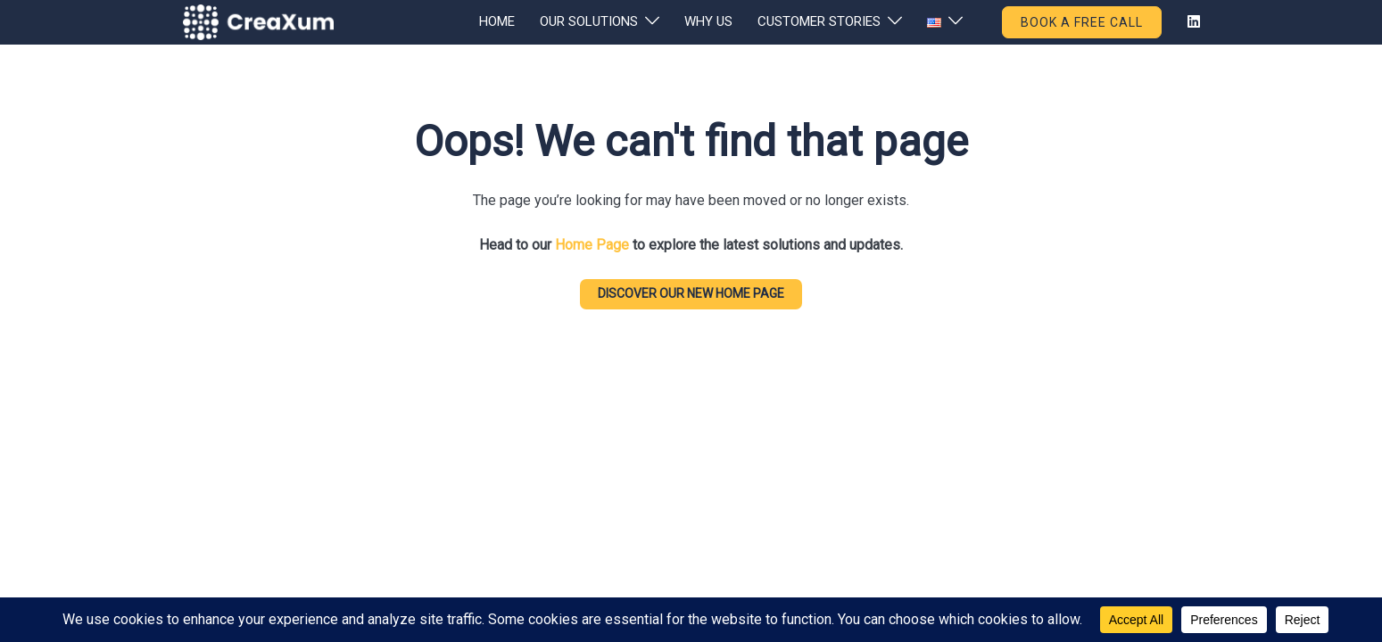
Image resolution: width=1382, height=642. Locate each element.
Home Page (592, 244)
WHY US (708, 21)
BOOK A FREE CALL (1082, 22)
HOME (497, 21)
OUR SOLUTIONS (589, 21)
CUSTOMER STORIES (819, 21)
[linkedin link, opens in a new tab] (1192, 21)
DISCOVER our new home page (691, 293)
